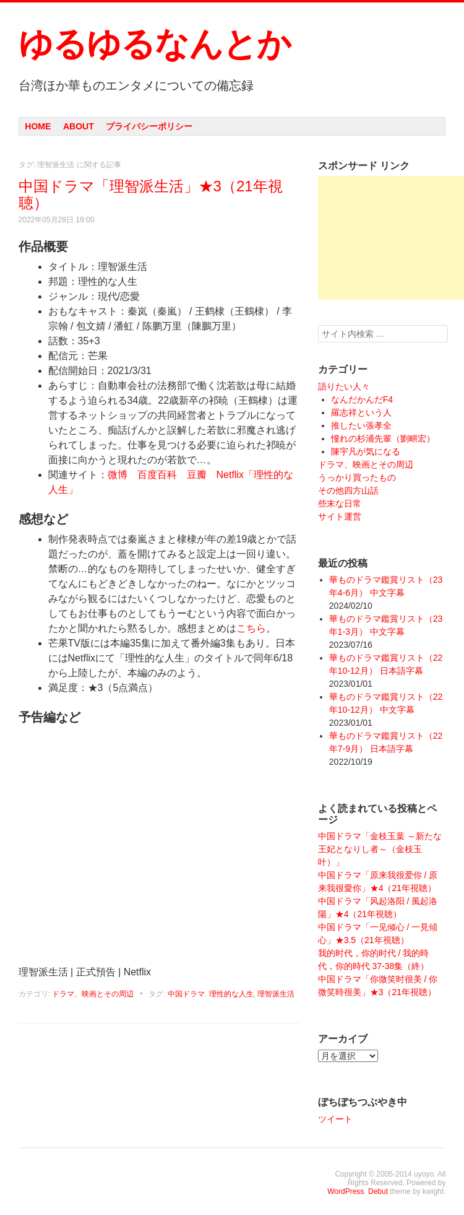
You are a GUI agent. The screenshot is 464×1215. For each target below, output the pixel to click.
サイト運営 (339, 516)
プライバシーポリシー (149, 126)
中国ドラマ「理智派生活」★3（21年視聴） (151, 194)
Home (38, 126)
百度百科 (157, 474)
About (78, 126)
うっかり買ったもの (357, 477)
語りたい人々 (344, 386)
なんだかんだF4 (362, 399)
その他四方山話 (348, 490)
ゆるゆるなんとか (155, 44)
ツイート (335, 1119)
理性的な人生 (231, 994)
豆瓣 (197, 474)
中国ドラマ (186, 994)
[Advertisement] (391, 238)
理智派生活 (275, 994)
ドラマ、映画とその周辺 (93, 994)
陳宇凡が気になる (365, 451)
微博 (117, 474)
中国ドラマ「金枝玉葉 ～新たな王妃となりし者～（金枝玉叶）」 (380, 849)
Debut (378, 1191)
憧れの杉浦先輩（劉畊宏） (383, 438)
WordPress (345, 1191)
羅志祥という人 (361, 412)
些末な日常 (339, 503)
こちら (251, 628)
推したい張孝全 (361, 425)
